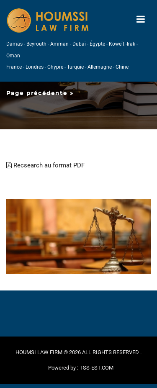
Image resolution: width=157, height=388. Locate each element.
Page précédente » (40, 93)
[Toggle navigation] (140, 19)
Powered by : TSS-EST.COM (80, 368)
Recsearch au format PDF (45, 165)
